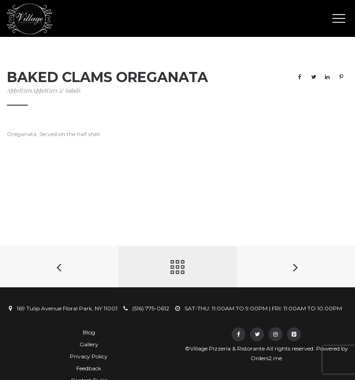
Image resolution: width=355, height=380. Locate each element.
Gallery (89, 344)
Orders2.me (266, 358)
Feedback (88, 368)
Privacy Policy (89, 356)
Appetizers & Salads (56, 90)
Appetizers (19, 90)
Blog (89, 332)
